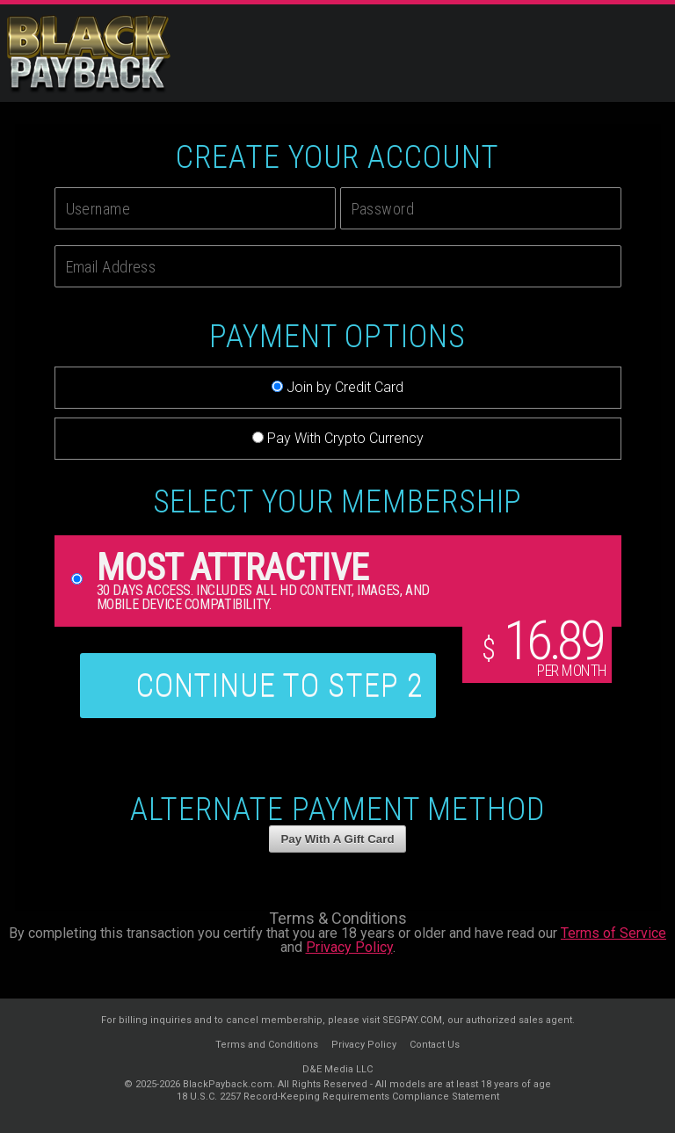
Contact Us (435, 1044)
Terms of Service (613, 933)
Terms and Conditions (266, 1044)
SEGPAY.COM (412, 1020)
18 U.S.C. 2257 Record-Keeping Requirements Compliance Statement (338, 1096)
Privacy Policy (349, 947)
